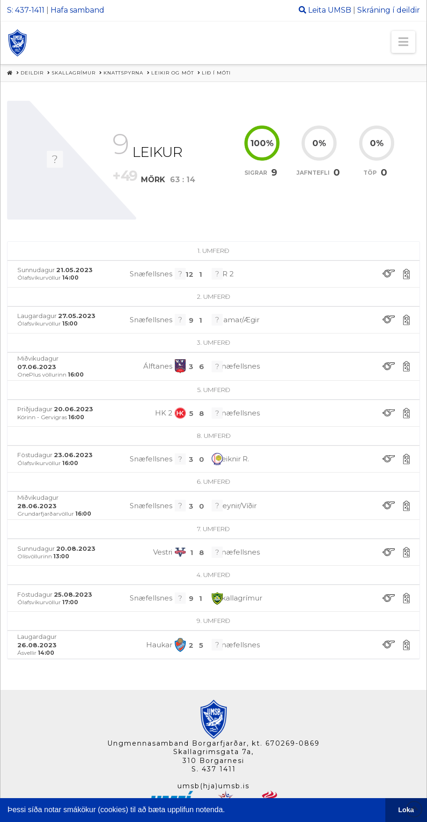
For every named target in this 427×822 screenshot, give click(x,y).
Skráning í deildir (388, 10)
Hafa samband (77, 10)
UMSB (339, 10)
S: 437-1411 (25, 10)
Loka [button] (406, 810)
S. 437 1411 (213, 769)
